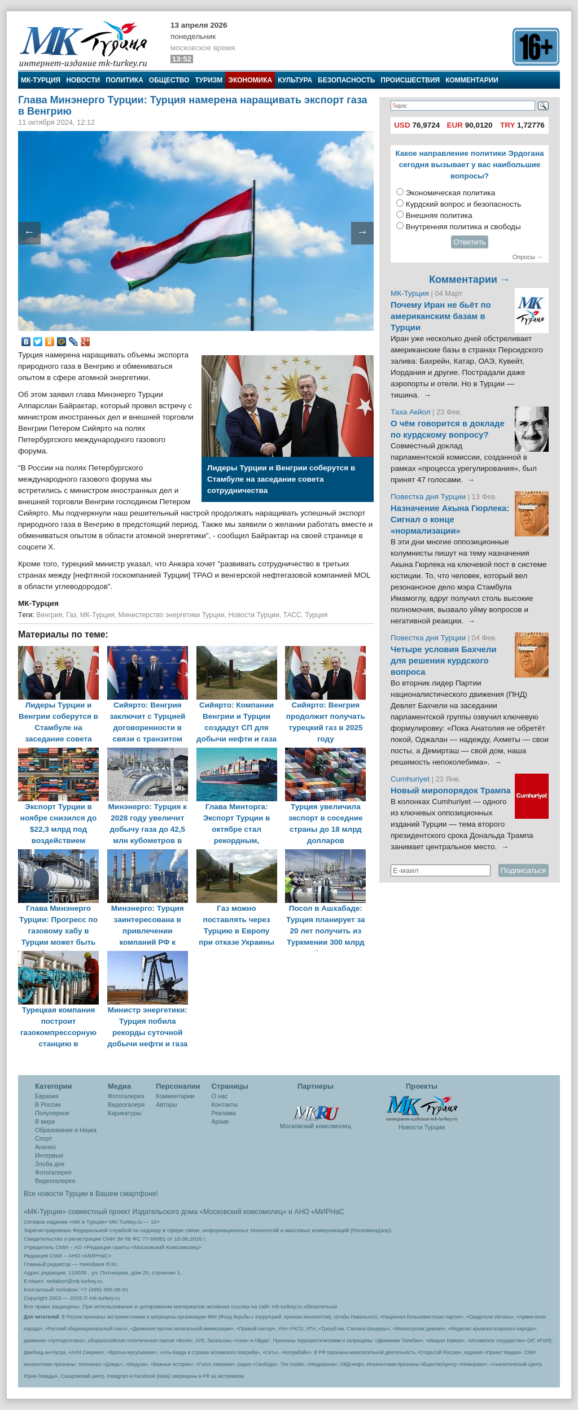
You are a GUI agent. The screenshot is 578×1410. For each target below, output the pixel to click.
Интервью (49, 1155)
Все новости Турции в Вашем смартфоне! (91, 1194)
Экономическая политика (451, 193)
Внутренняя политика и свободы (463, 226)
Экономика (250, 80)
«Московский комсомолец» (242, 1212)
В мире (45, 1121)
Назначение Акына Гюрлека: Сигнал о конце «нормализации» (450, 519)
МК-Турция (40, 80)
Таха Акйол (411, 412)
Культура (295, 80)
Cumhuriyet (411, 779)
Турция (316, 615)
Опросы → (528, 257)
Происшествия (410, 80)
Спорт (43, 1138)
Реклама (224, 1113)
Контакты (225, 1104)
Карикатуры (124, 1113)
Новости (83, 80)
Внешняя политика (439, 215)
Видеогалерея (55, 1180)
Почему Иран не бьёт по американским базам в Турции (441, 316)
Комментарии (471, 80)
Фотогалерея (53, 1172)
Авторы (166, 1104)
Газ (71, 615)
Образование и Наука (66, 1130)
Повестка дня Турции (429, 496)
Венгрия (49, 615)
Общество (169, 80)
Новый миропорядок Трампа (451, 790)
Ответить (469, 242)
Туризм (208, 80)
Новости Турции (253, 615)
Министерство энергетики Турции (172, 615)
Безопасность (346, 80)
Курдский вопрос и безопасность (464, 204)
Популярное (52, 1113)
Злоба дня (49, 1163)
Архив (220, 1121)
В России (48, 1104)
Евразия (47, 1096)
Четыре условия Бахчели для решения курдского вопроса (444, 660)
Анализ (45, 1146)
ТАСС (292, 615)
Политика (124, 80)
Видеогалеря (126, 1104)
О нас (220, 1096)
